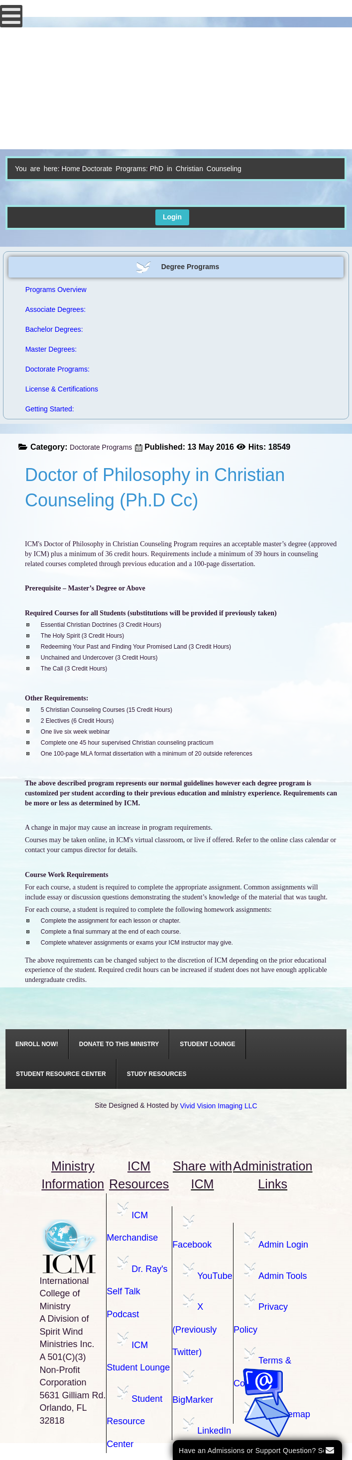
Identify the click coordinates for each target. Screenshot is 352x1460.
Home (70, 169)
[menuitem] (37, 1044)
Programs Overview (56, 289)
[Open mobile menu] (11, 16)
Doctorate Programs (101, 447)
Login (172, 217)
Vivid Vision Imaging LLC (218, 1106)
